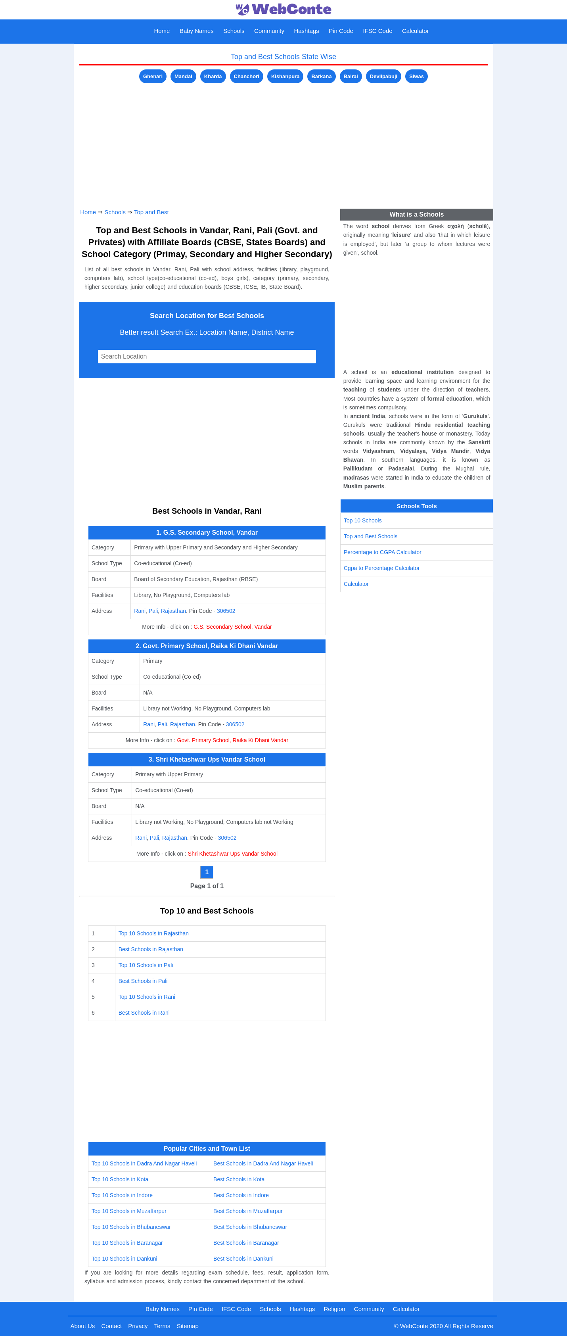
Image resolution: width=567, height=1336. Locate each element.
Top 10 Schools (363, 520)
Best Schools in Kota (238, 1179)
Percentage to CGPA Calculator (382, 552)
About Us (83, 1326)
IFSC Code (377, 30)
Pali (153, 611)
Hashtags (306, 30)
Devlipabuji (383, 76)
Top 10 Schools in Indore (122, 1195)
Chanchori (246, 76)
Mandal (183, 76)
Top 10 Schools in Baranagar (127, 1243)
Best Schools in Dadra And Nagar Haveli (263, 1163)
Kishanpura (285, 76)
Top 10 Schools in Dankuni (124, 1258)
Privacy (137, 1326)
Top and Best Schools (370, 536)
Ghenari (153, 76)
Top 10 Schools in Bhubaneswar (131, 1227)
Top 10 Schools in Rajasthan (154, 933)
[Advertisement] (283, 140)
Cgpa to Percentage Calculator (382, 568)
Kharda (213, 76)
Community (269, 30)
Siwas (416, 76)
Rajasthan (173, 611)
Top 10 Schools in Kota (120, 1179)
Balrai (351, 76)
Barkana (321, 76)
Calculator (415, 30)
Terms (162, 1326)
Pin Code (341, 30)
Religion (334, 1308)
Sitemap (188, 1326)
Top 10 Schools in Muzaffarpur (129, 1211)
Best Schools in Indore (241, 1195)
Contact (111, 1326)
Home (162, 30)
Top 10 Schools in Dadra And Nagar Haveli (144, 1163)
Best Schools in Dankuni (243, 1258)
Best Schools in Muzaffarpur (248, 1211)
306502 (226, 611)
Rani (140, 611)
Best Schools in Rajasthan (151, 949)
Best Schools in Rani (144, 1013)
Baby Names (197, 30)
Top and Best (151, 212)
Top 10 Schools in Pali (146, 965)
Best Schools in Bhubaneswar (250, 1227)
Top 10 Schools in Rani (147, 997)
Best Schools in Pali (143, 981)
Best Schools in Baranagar (246, 1243)
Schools (233, 30)
